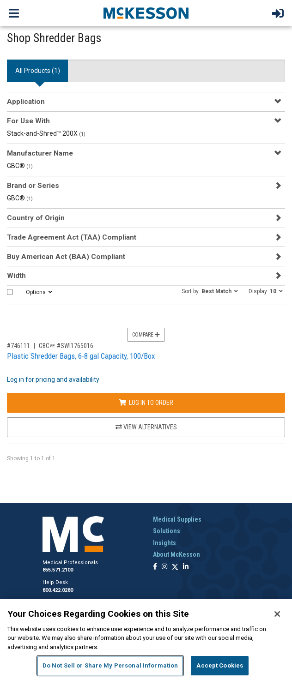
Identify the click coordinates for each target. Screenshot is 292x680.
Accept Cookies (219, 665)
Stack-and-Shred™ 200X (46, 133)
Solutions (166, 531)
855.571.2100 (58, 570)
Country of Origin (36, 218)
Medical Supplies (177, 519)
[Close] (277, 614)
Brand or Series (33, 185)
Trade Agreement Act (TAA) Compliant (71, 237)
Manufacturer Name (40, 153)
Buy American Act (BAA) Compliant (66, 257)
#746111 (18, 345)
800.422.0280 (58, 590)
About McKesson (176, 554)
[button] (210, 291)
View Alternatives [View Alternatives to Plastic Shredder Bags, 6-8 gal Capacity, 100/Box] (146, 427)
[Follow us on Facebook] (155, 567)
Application (26, 101)
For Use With (28, 121)
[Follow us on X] (175, 567)
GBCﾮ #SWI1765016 (66, 345)
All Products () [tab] (37, 70)
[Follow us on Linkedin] (186, 567)
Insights (164, 543)
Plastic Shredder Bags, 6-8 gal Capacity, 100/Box (81, 356)
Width (16, 275)
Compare (146, 334)
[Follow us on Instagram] (164, 567)
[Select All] (10, 292)
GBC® (20, 165)
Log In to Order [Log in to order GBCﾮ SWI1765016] (146, 402)
